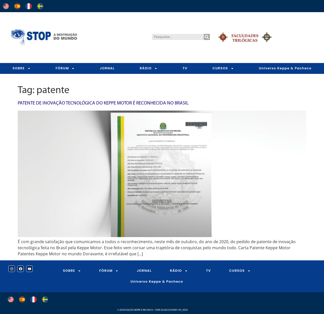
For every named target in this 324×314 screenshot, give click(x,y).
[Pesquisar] (207, 37)
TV (185, 68)
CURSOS (223, 68)
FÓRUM (65, 68)
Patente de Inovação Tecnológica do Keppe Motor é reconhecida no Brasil (103, 103)
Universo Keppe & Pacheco (156, 281)
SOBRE (21, 68)
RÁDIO (148, 68)
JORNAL (107, 68)
